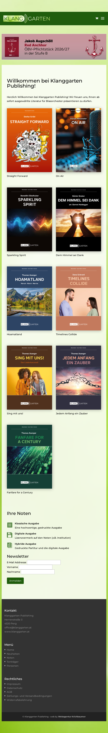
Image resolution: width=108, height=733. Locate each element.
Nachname (14, 571)
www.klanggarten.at (16, 631)
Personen (13, 665)
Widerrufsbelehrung (19, 700)
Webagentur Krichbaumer (72, 716)
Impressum (14, 684)
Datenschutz (14, 688)
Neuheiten (13, 653)
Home (10, 649)
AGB (9, 691)
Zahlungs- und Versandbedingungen (29, 695)
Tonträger (13, 661)
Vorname (13, 567)
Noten (10, 657)
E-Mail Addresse (17, 562)
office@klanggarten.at (18, 627)
